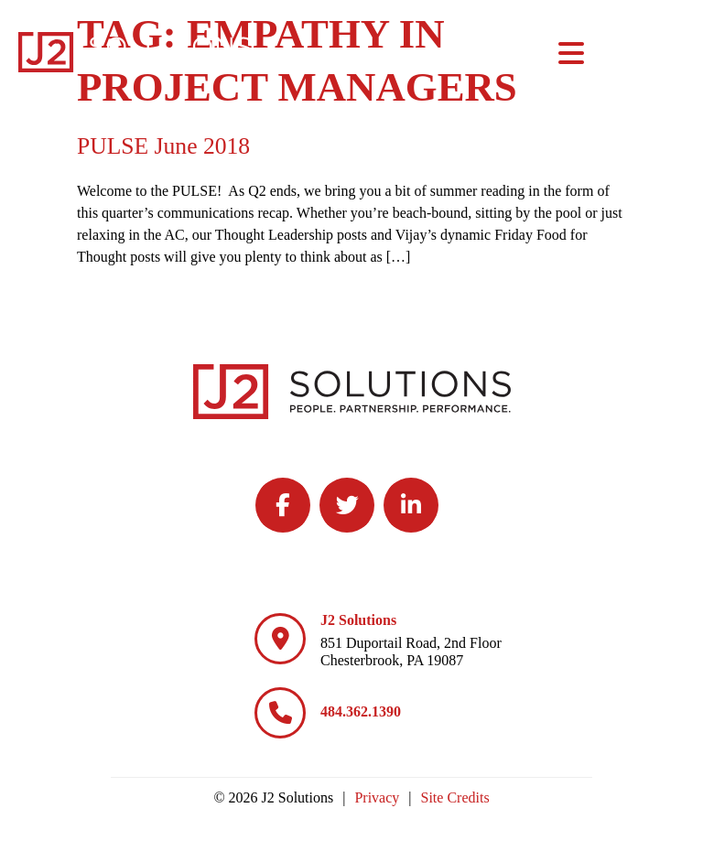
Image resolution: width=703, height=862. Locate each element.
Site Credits (455, 797)
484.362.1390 (360, 711)
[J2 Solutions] (280, 638)
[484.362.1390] (280, 712)
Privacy (376, 797)
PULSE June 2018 (163, 146)
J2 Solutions (358, 620)
